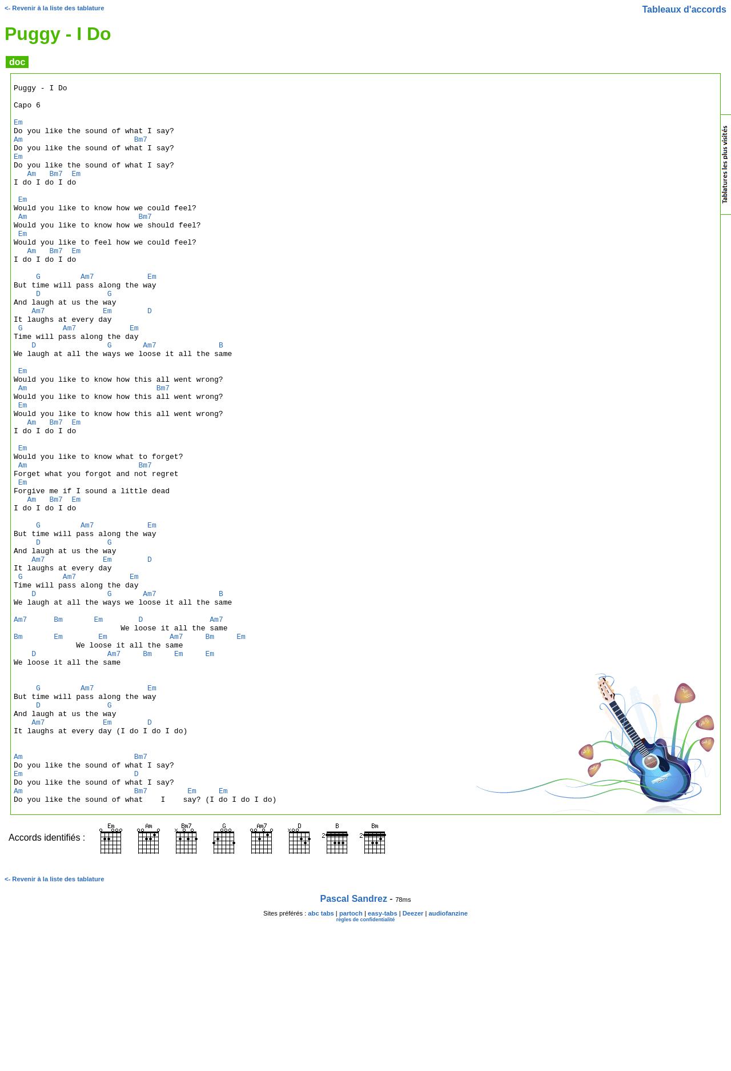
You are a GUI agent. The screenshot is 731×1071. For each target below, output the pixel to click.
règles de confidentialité (365, 1063)
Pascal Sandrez (353, 1043)
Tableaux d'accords (684, 9)
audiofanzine (448, 1057)
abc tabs (321, 1057)
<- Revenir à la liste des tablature (54, 8)
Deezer (413, 1057)
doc (17, 62)
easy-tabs (382, 1057)
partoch (351, 1057)
